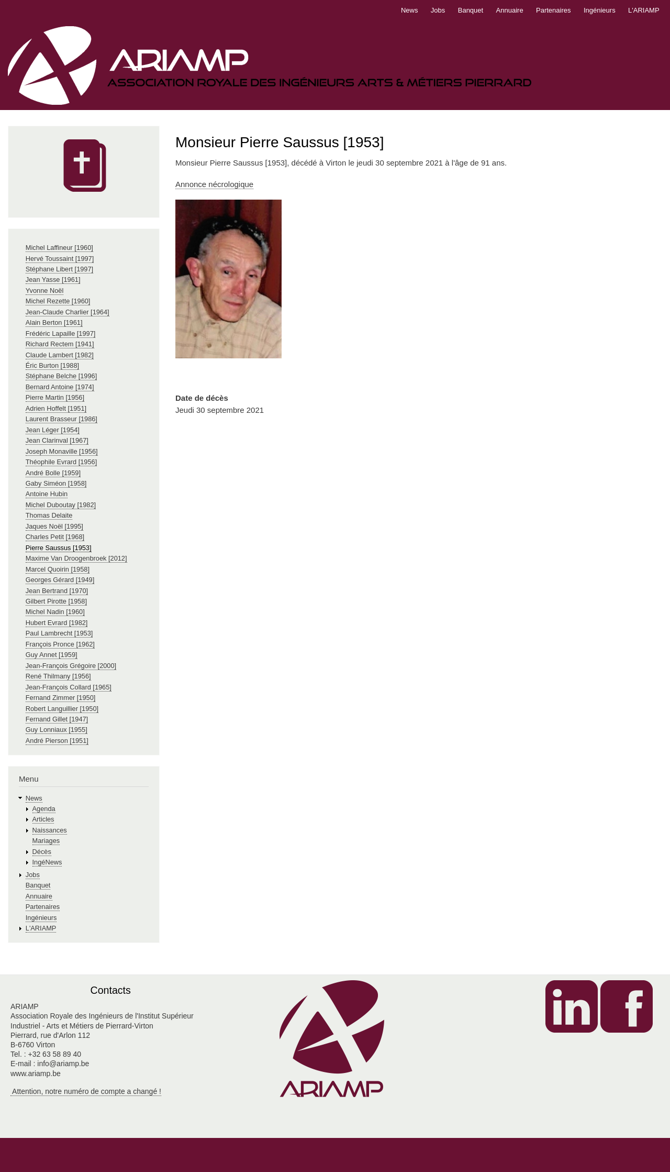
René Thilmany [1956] (58, 676)
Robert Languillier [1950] (62, 709)
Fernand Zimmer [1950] (61, 698)
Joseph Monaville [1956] (62, 451)
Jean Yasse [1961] (53, 279)
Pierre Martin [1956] (55, 397)
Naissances (49, 830)
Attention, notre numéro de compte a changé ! (85, 1091)
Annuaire (509, 10)
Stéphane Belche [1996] (61, 376)
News (409, 10)
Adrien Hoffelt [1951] (56, 408)
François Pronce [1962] (60, 644)
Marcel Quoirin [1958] (58, 569)
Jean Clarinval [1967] (57, 440)
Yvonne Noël (44, 290)
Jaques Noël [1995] (54, 526)
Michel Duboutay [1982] (61, 505)
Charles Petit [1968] (55, 537)
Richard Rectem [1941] (60, 344)
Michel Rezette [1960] (58, 301)
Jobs (438, 10)
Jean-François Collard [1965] (68, 687)
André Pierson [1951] (57, 740)
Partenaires (553, 10)
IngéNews (47, 862)
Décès (41, 852)
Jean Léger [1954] (53, 430)
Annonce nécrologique (214, 184)
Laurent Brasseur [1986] (61, 419)
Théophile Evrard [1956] (61, 462)
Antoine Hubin (47, 494)
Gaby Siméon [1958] (56, 483)
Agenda (43, 809)
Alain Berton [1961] (54, 322)
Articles (43, 819)
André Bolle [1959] (53, 473)
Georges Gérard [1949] (60, 580)
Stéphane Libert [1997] (59, 269)
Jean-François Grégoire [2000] (71, 666)
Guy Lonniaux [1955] (56, 729)
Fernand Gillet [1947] (57, 719)
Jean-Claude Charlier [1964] (67, 312)
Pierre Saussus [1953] (59, 548)
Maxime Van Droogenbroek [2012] (76, 558)
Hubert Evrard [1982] (57, 623)
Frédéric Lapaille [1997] (61, 333)
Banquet (470, 10)
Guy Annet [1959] (51, 655)
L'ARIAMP (644, 10)
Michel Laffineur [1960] (59, 247)
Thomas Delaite (49, 515)
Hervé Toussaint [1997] (60, 258)
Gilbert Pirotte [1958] (56, 601)
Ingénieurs (600, 10)
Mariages (46, 841)
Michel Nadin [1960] (55, 612)
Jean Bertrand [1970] (57, 591)
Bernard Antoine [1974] (60, 387)
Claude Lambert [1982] (60, 355)
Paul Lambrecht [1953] (59, 633)
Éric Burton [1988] (52, 365)
